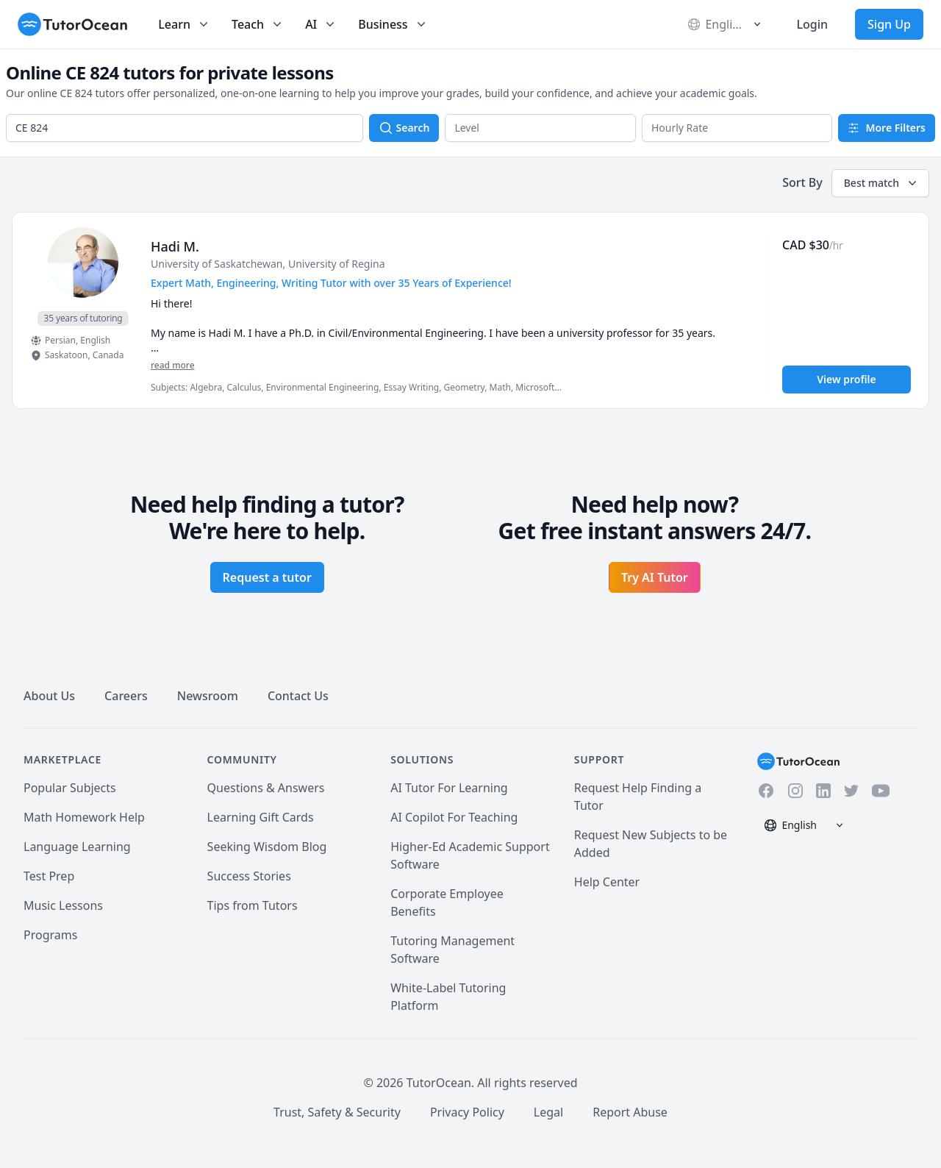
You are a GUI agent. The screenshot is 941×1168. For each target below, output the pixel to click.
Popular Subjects (70, 788)
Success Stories (249, 876)
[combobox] (184, 128)
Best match (882, 183)
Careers (126, 696)
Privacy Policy (467, 1112)
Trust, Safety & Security (337, 1112)
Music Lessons (63, 905)
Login (812, 24)
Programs (50, 935)
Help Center (607, 882)
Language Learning (77, 846)
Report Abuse (630, 1112)
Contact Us (298, 696)
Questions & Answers (266, 788)
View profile (846, 379)
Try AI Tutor (654, 577)
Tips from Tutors (252, 905)
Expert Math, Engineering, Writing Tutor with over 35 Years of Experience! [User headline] (331, 283)
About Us (49, 696)
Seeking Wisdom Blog (267, 846)
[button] (540, 128)
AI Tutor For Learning (449, 788)
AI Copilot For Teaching (454, 817)
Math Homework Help (84, 817)
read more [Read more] (173, 365)
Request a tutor (267, 577)
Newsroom (207, 696)
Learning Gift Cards (260, 817)
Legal (548, 1112)
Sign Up (889, 24)
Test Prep (49, 876)
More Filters (887, 128)
